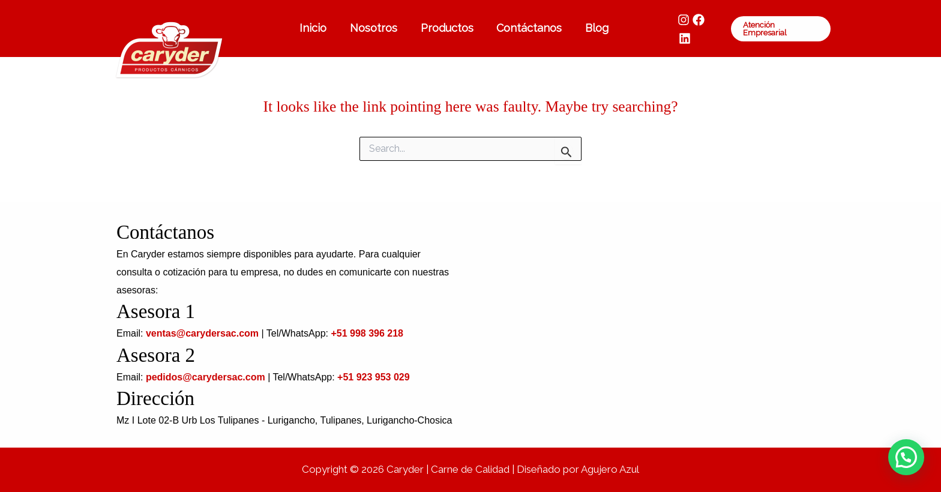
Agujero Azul (610, 469)
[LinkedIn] (711, 29)
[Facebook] (696, 29)
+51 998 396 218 (367, 333)
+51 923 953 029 (373, 377)
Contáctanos (528, 28)
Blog (594, 28)
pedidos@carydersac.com (205, 377)
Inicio (316, 28)
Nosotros (375, 28)
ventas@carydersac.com (202, 333)
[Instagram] (681, 29)
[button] (780, 28)
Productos (447, 28)
